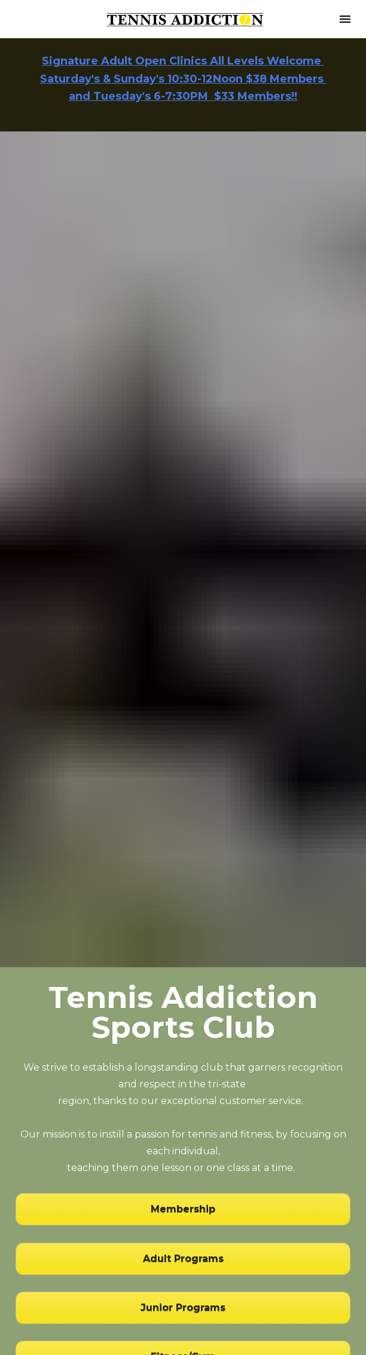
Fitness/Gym (183, 1198)
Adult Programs (183, 1100)
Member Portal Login (183, 1248)
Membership (183, 1051)
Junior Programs (183, 1149)
